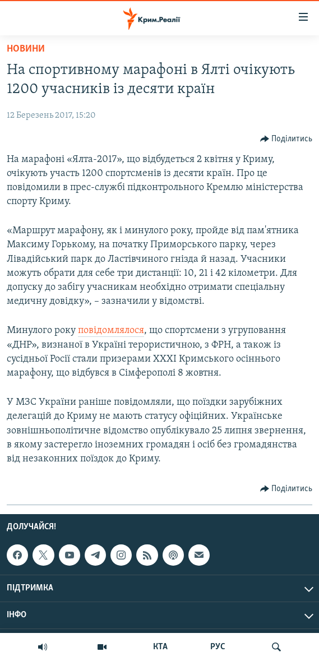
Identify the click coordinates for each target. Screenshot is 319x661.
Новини (26, 49)
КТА (160, 646)
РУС (217, 646)
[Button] (286, 139)
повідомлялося (111, 330)
